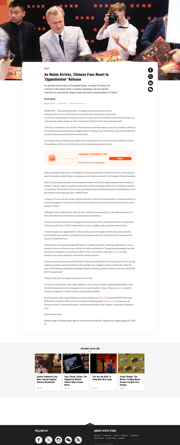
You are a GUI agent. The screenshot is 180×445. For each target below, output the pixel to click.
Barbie (103, 298)
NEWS (47, 68)
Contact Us (134, 435)
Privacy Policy (111, 438)
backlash (116, 252)
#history (82, 103)
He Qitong (51, 98)
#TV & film (73, 103)
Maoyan (109, 301)
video (119, 288)
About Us (97, 435)
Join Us (116, 435)
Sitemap (121, 438)
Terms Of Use (98, 438)
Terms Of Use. (100, 162)
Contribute (107, 435)
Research (124, 435)
